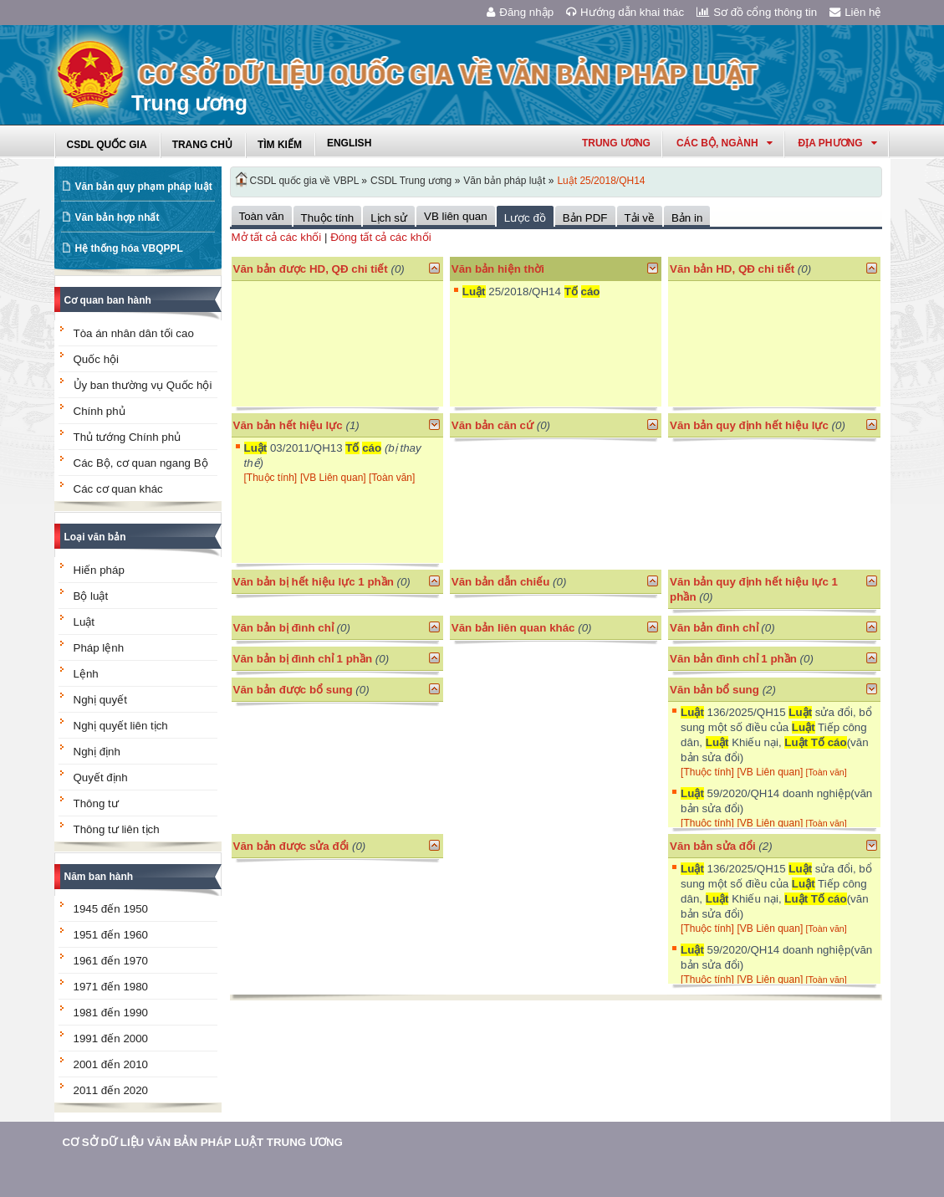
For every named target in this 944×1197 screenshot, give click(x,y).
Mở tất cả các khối (277, 237)
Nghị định (97, 751)
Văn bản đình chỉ (714, 628)
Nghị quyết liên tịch (121, 725)
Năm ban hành (99, 876)
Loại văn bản (95, 537)
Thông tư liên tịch (117, 829)
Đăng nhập (520, 12)
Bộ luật (91, 596)
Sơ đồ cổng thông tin (757, 12)
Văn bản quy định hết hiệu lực (749, 425)
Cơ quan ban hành (107, 300)
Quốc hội (97, 359)
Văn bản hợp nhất (117, 217)
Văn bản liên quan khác (513, 628)
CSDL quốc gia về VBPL (305, 181)
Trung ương (616, 143)
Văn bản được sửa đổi (291, 846)
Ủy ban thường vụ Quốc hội (143, 385)
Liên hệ (855, 12)
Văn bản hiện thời (498, 269)
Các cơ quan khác (118, 489)
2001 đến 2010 (111, 1064)
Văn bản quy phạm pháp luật (143, 186)
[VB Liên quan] (334, 477)
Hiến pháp (99, 570)
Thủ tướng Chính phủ (127, 437)
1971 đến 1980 (111, 986)
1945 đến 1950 (111, 909)
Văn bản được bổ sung (293, 689)
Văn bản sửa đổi (713, 846)
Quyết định (101, 777)
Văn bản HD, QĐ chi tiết (734, 269)
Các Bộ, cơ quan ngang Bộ (141, 463)
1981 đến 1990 (111, 1012)
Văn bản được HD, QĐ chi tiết (310, 269)
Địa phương (838, 143)
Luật (84, 622)
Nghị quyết (100, 699)
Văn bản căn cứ (492, 425)
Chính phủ (99, 411)
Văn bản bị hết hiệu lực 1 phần (313, 581)
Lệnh (86, 674)
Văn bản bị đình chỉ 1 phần (303, 658)
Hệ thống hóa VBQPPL (129, 248)
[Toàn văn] (392, 477)
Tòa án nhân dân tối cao (134, 333)
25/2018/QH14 (531, 291)
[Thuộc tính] (271, 477)
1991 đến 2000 (111, 1038)
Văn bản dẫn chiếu (501, 581)
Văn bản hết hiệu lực (288, 425)
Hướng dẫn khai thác (625, 12)
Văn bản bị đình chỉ (283, 628)
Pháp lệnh (99, 648)
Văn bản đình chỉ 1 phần (733, 658)
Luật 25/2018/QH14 (601, 181)
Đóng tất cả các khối (380, 237)
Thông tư (96, 803)
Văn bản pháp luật (504, 181)
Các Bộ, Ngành (724, 143)
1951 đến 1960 (111, 934)
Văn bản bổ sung (714, 689)
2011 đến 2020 (111, 1090)
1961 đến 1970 (111, 960)
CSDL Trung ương (411, 181)
